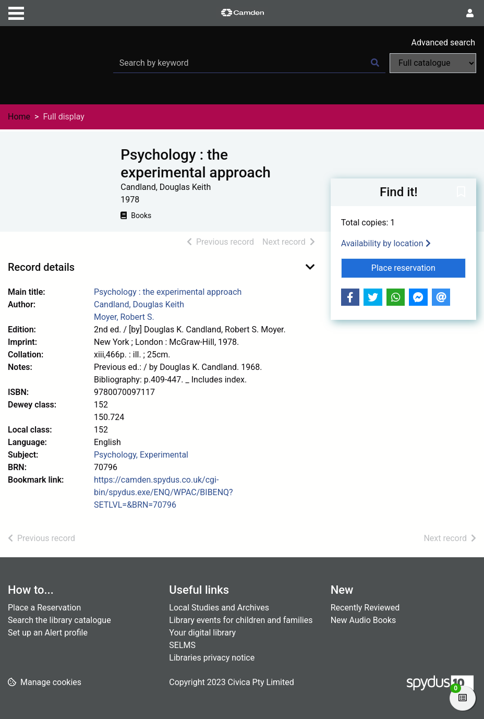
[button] (461, 193)
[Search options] (433, 63)
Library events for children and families (240, 620)
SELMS (182, 645)
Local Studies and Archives (219, 608)
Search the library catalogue (59, 620)
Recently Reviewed (365, 608)
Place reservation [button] (418, 267)
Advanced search (443, 42)
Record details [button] (41, 267)
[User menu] (470, 13)
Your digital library (202, 633)
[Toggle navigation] (16, 12)
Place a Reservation (44, 608)
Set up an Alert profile (48, 633)
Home (19, 117)
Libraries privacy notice (212, 658)
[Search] (375, 63)
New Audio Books (363, 620)
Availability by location (386, 243)
